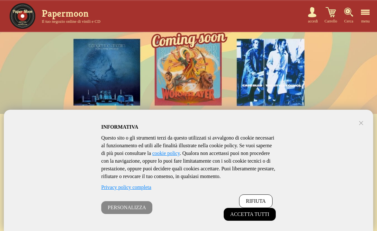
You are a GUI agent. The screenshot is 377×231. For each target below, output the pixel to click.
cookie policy (166, 153)
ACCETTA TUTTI (249, 214)
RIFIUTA (256, 201)
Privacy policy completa (126, 187)
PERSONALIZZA (127, 207)
